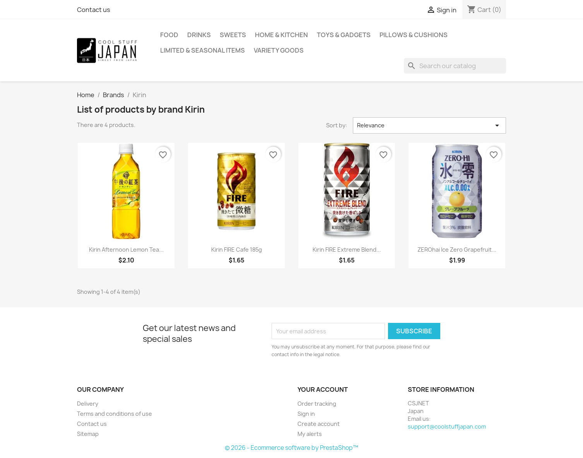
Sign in (306, 413)
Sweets (233, 35)
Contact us (93, 9)
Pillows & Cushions (414, 35)
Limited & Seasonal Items (202, 50)
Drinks (199, 35)
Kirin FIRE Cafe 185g (236, 249)
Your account (322, 389)
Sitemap (88, 433)
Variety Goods (279, 50)
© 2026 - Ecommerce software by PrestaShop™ (291, 448)
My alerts (309, 433)
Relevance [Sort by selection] (429, 125)
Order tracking (316, 403)
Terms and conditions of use (114, 413)
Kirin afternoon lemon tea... (126, 249)
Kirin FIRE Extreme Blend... (347, 249)
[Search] (455, 66)
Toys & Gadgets (344, 35)
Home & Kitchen (281, 35)
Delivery (87, 403)
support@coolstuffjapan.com (447, 426)
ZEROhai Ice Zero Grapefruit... (456, 249)
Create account (318, 423)
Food (169, 35)
